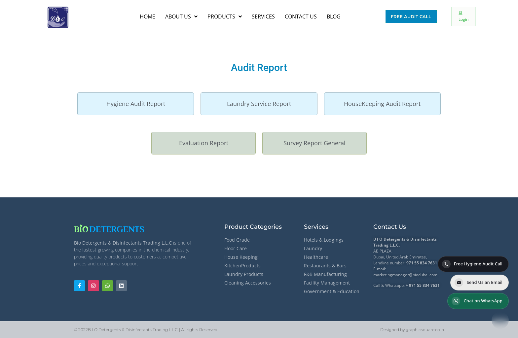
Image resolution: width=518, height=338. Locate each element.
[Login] (463, 16)
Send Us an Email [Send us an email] (478, 282)
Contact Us (389, 226)
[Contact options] (500, 320)
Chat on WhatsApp (477, 301)
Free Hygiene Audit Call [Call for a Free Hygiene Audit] (472, 264)
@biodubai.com (423, 275)
